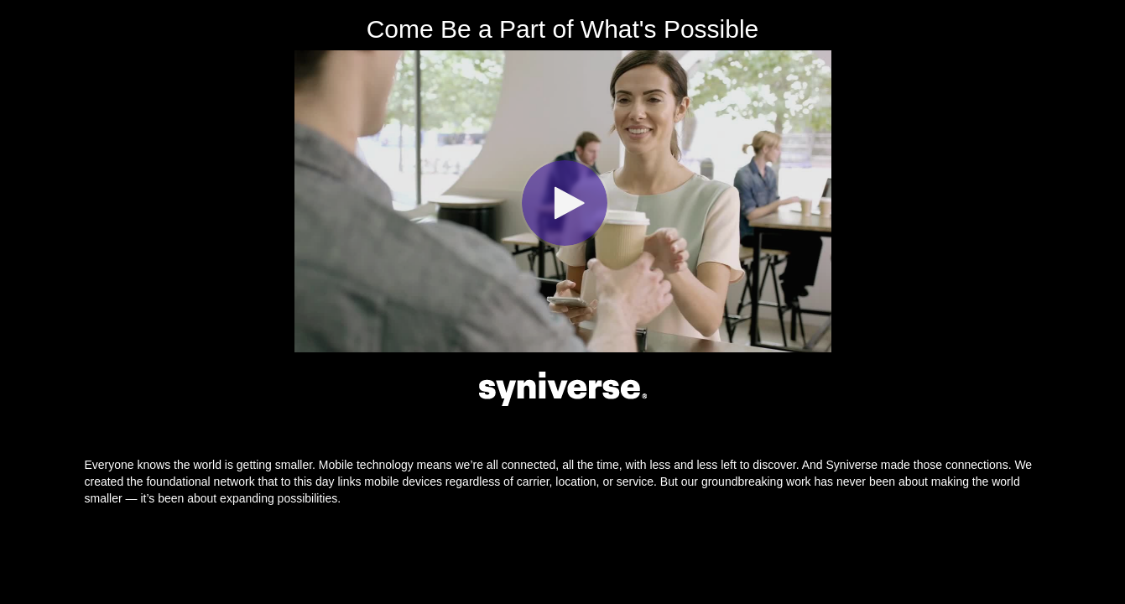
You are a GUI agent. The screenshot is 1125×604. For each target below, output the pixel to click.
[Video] (562, 201)
